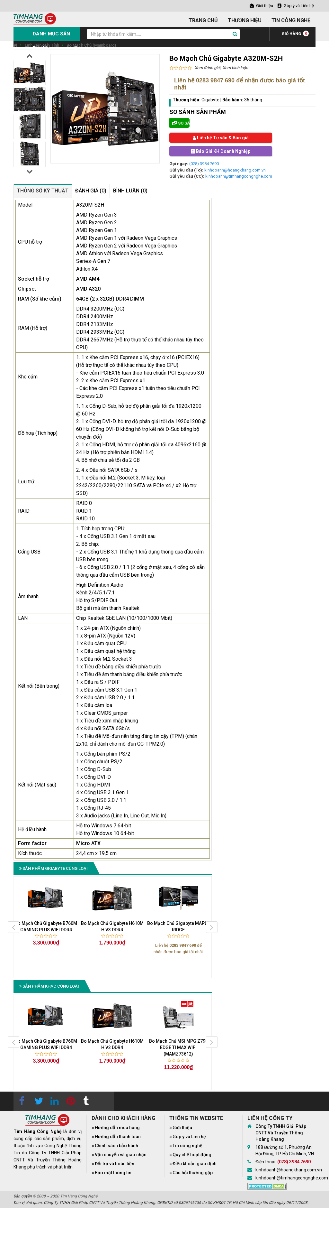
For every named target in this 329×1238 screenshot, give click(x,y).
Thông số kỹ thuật (42, 191)
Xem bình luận (235, 67)
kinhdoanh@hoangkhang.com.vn (235, 170)
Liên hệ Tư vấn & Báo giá (221, 137)
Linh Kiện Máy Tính (42, 45)
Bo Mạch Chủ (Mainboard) (91, 45)
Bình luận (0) (130, 191)
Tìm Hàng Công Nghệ (78, 1196)
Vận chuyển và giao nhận (121, 1154)
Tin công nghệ (187, 1145)
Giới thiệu (182, 1127)
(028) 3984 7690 (204, 163)
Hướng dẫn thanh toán (118, 1136)
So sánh (181, 123)
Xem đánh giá (206, 67)
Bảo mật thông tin (113, 1172)
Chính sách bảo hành (116, 1145)
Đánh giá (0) (90, 191)
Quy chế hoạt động (192, 1154)
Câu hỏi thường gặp (193, 1172)
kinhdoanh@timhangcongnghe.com (238, 176)
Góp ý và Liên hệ (189, 1136)
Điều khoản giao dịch (195, 1163)
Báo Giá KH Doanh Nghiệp (220, 151)
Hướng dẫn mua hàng (117, 1127)
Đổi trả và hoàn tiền (114, 1163)
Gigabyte (210, 99)
